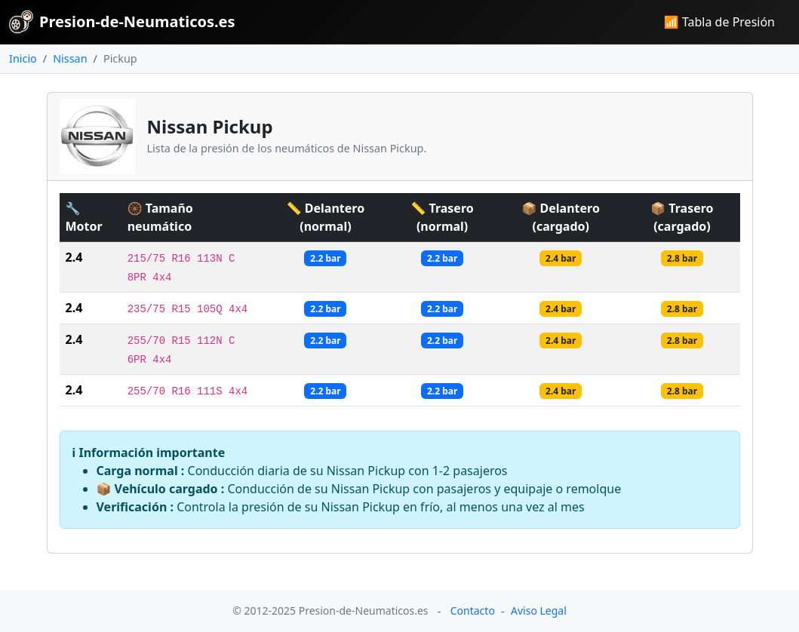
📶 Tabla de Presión (719, 22)
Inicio (23, 58)
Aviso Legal (539, 610)
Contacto (472, 610)
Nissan (70, 58)
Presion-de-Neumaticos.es (122, 22)
